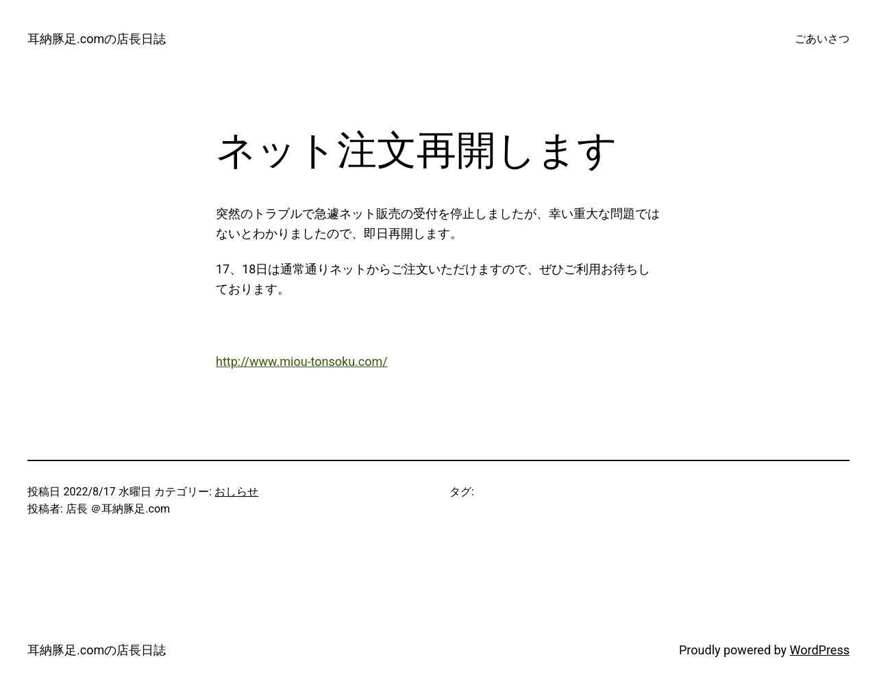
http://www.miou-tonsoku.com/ (302, 361)
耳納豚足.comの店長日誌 (96, 39)
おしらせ (236, 491)
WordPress (820, 650)
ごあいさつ (822, 38)
